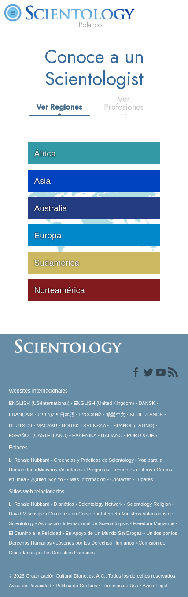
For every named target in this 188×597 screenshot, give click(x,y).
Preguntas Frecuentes (111, 469)
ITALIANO (111, 435)
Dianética (64, 504)
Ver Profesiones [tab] (124, 103)
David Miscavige (26, 513)
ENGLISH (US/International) (39, 403)
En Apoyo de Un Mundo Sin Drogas (104, 533)
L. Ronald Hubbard (29, 460)
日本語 (67, 414)
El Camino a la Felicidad (35, 533)
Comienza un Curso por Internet (83, 513)
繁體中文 (115, 414)
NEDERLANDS (146, 414)
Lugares (144, 479)
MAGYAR (47, 425)
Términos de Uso (119, 585)
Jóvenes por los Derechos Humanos (95, 542)
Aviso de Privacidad (30, 585)
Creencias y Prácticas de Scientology (94, 460)
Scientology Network (100, 504)
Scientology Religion (149, 504)
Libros (145, 469)
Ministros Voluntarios (60, 469)
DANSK (146, 403)
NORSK (70, 425)
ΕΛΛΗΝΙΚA (84, 435)
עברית (46, 414)
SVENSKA (94, 425)
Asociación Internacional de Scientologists (83, 523)
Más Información (88, 479)
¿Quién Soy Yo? (48, 479)
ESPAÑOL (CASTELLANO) (38, 435)
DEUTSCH (20, 425)
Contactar (120, 479)
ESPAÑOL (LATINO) (132, 425)
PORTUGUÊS (142, 435)
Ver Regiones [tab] (59, 107)
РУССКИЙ (90, 414)
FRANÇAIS (21, 414)
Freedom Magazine (154, 523)
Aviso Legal (154, 585)
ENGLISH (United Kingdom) (104, 403)
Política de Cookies (76, 585)
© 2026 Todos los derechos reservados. (93, 575)
